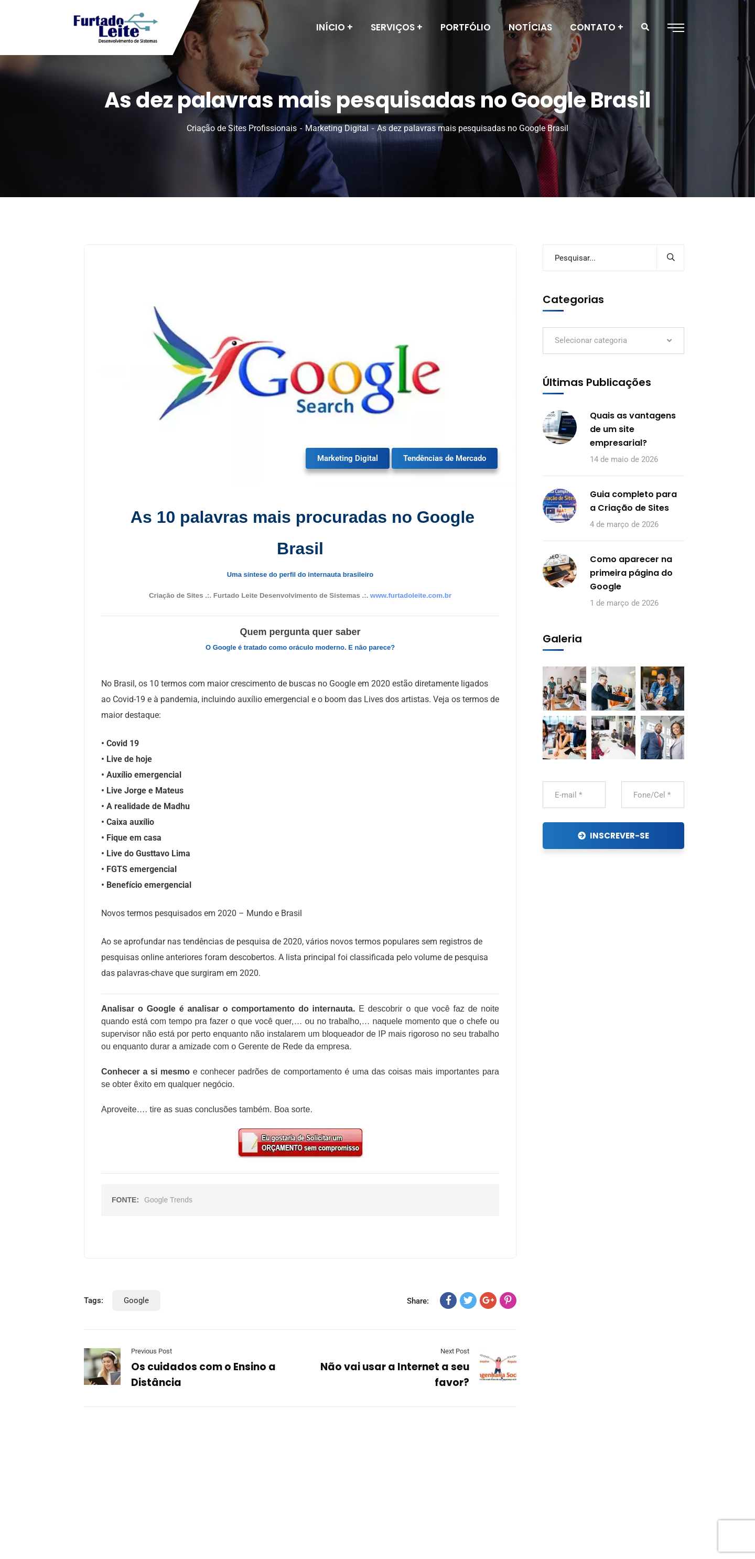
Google (136, 1300)
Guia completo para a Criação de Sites (633, 501)
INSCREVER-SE (613, 835)
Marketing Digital (337, 128)
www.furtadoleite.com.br (410, 595)
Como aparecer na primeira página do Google (631, 573)
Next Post (454, 1351)
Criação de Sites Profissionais (242, 128)
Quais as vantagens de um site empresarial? (633, 429)
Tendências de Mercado (444, 458)
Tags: (93, 1300)
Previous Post (151, 1351)
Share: (418, 1301)
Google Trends (168, 1200)
